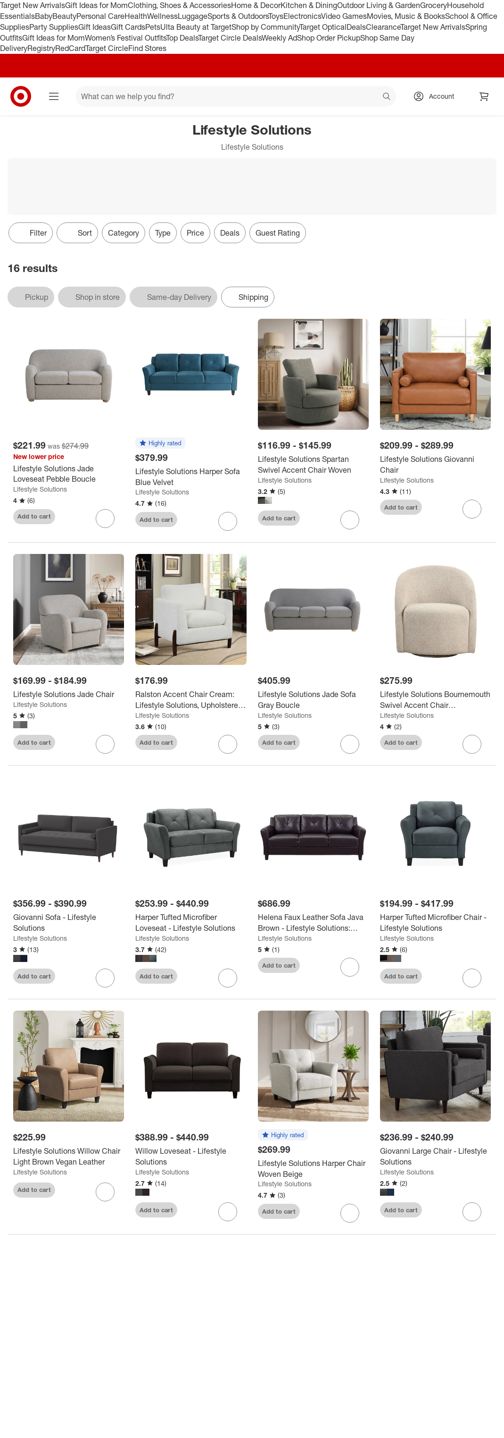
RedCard (70, 48)
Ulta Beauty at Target (195, 27)
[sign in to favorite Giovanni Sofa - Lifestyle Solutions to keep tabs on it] (105, 978)
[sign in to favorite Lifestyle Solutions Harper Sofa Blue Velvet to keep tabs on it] (227, 521)
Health (135, 16)
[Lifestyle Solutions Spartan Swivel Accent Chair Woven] (313, 465)
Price (195, 233)
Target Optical (323, 27)
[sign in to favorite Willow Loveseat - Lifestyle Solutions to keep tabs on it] (227, 1211)
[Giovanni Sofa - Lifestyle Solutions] (68, 923)
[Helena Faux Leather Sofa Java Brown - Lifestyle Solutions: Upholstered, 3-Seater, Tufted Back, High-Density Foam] (313, 923)
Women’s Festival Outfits (125, 38)
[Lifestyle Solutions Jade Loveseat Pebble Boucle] (68, 474)
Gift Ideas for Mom (96, 5)
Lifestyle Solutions (40, 489)
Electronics (302, 16)
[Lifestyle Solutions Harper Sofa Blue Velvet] (190, 477)
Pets (152, 27)
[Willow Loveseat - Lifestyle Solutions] (190, 1156)
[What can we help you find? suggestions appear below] (235, 96)
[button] (160, 443)
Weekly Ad (279, 38)
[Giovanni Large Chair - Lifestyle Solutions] (435, 1156)
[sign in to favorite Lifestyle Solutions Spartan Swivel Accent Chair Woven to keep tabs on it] (349, 520)
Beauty (64, 16)
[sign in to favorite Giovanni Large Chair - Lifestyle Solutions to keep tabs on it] (472, 1211)
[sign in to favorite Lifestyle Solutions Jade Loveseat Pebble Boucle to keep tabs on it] (105, 518)
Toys (275, 16)
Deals (356, 27)
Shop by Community (265, 27)
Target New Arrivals (32, 5)
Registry (41, 48)
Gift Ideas (94, 27)
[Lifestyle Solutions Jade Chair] (68, 694)
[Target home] (20, 96)
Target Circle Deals (230, 38)
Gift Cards (128, 27)
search (387, 97)
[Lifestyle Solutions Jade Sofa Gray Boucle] (313, 700)
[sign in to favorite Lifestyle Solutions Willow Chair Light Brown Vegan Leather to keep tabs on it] (105, 1192)
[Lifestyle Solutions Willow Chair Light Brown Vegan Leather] (68, 1156)
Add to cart (34, 516)
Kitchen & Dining (309, 5)
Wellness (162, 16)
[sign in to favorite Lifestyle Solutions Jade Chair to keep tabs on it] (105, 744)
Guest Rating (278, 233)
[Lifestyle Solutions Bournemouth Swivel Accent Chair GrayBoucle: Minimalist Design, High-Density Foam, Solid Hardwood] (435, 700)
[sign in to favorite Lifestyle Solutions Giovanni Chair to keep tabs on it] (472, 509)
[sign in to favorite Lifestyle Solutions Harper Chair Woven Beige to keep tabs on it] (349, 1213)
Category (123, 233)
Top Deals (182, 38)
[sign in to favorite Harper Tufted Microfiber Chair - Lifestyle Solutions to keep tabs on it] (472, 978)
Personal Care (100, 16)
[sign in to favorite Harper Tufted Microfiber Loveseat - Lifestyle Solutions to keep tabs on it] (227, 978)
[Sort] (77, 232)
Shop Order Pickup (328, 38)
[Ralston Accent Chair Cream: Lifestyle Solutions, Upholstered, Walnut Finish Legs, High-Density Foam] (190, 700)
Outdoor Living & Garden (378, 5)
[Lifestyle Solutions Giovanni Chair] (435, 465)
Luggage (192, 16)
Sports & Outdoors (237, 16)
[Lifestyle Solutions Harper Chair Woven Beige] (313, 1169)
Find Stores (147, 48)
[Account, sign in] (436, 96)
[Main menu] (53, 96)
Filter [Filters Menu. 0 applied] (31, 232)
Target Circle (106, 48)
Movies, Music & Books (406, 16)
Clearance (383, 27)
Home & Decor (256, 5)
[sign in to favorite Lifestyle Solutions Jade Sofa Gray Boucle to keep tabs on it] (349, 744)
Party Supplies (53, 27)
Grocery (433, 5)
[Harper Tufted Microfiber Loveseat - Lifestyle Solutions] (190, 923)
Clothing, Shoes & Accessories (179, 5)
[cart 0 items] (484, 96)
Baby (43, 16)
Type (163, 233)
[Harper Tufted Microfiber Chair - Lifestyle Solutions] (435, 923)
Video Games (344, 16)
